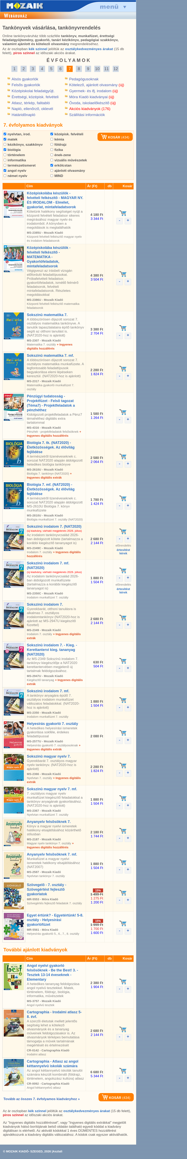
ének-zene (60, 155)
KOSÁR (110, 137)
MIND (56, 176)
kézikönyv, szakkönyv (23, 145)
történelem (14, 155)
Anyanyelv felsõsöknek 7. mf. (52, 854)
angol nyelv (15, 171)
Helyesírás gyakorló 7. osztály (52, 724)
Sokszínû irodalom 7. (45, 604)
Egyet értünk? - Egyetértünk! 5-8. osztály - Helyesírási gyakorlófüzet (55, 920)
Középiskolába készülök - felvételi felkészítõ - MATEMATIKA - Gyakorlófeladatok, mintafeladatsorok (48, 257)
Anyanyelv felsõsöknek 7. (49, 822)
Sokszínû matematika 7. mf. (50, 356)
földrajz (58, 145)
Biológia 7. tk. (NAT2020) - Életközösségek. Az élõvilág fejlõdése (50, 447)
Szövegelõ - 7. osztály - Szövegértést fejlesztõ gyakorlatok (46, 889)
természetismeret (20, 165)
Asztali (57, 1151)
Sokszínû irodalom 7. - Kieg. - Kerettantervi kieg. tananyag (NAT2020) (52, 649)
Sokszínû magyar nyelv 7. (49, 756)
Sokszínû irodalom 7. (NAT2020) (54, 526)
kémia (57, 139)
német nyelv (15, 176)
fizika (56, 150)
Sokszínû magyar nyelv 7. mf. (52, 789)
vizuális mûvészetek (68, 160)
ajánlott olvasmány (67, 171)
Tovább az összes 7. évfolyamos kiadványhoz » (41, 1099)
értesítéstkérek (123, 551)
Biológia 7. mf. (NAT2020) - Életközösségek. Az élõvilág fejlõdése (50, 489)
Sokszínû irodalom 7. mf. (48, 691)
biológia (12, 150)
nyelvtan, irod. (17, 134)
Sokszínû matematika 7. (47, 315)
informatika (15, 160)
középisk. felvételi (66, 134)
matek (10, 139)
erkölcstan (60, 165)
